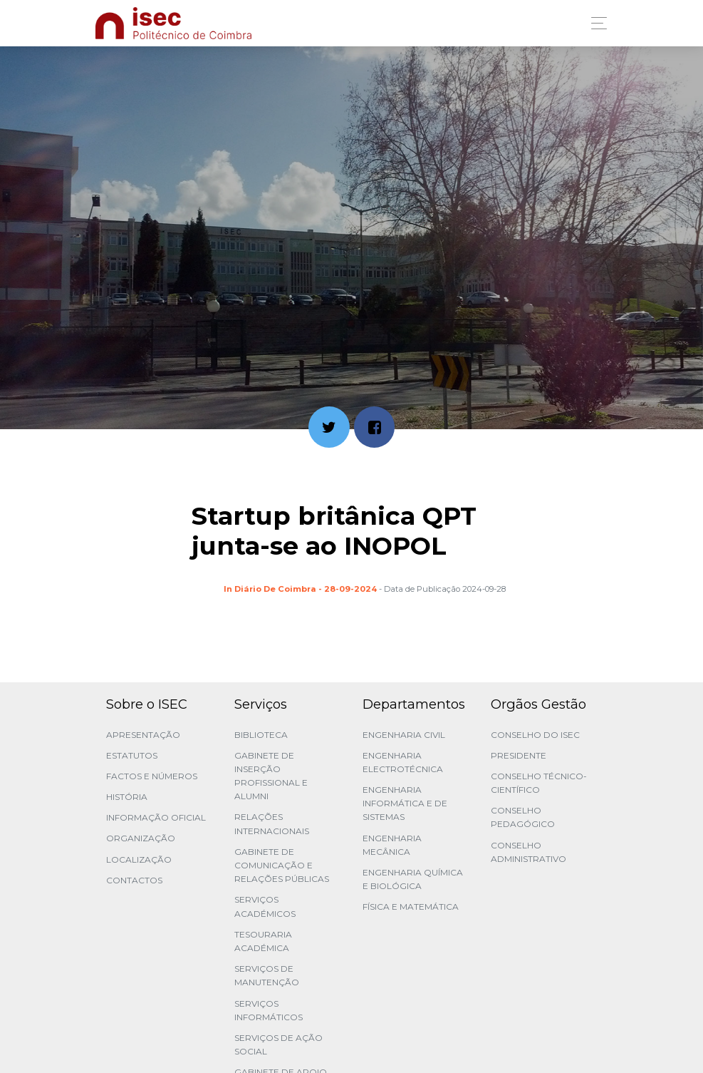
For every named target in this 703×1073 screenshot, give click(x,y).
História (126, 796)
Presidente (518, 755)
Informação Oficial (156, 817)
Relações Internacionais (271, 823)
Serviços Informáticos (268, 1010)
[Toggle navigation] (595, 23)
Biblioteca (261, 734)
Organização (140, 838)
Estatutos (131, 755)
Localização (139, 859)
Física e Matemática (411, 906)
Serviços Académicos (265, 906)
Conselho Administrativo (528, 852)
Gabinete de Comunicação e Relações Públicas (281, 865)
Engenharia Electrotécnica (403, 762)
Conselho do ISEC (535, 734)
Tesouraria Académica (263, 941)
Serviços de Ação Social (278, 1044)
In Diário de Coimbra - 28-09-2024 (300, 589)
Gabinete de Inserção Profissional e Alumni (271, 776)
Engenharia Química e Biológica (413, 879)
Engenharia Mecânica (392, 845)
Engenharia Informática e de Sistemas (405, 803)
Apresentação (143, 734)
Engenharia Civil (404, 734)
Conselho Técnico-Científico (539, 783)
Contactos (134, 880)
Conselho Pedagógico (523, 817)
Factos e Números (151, 776)
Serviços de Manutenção (266, 975)
